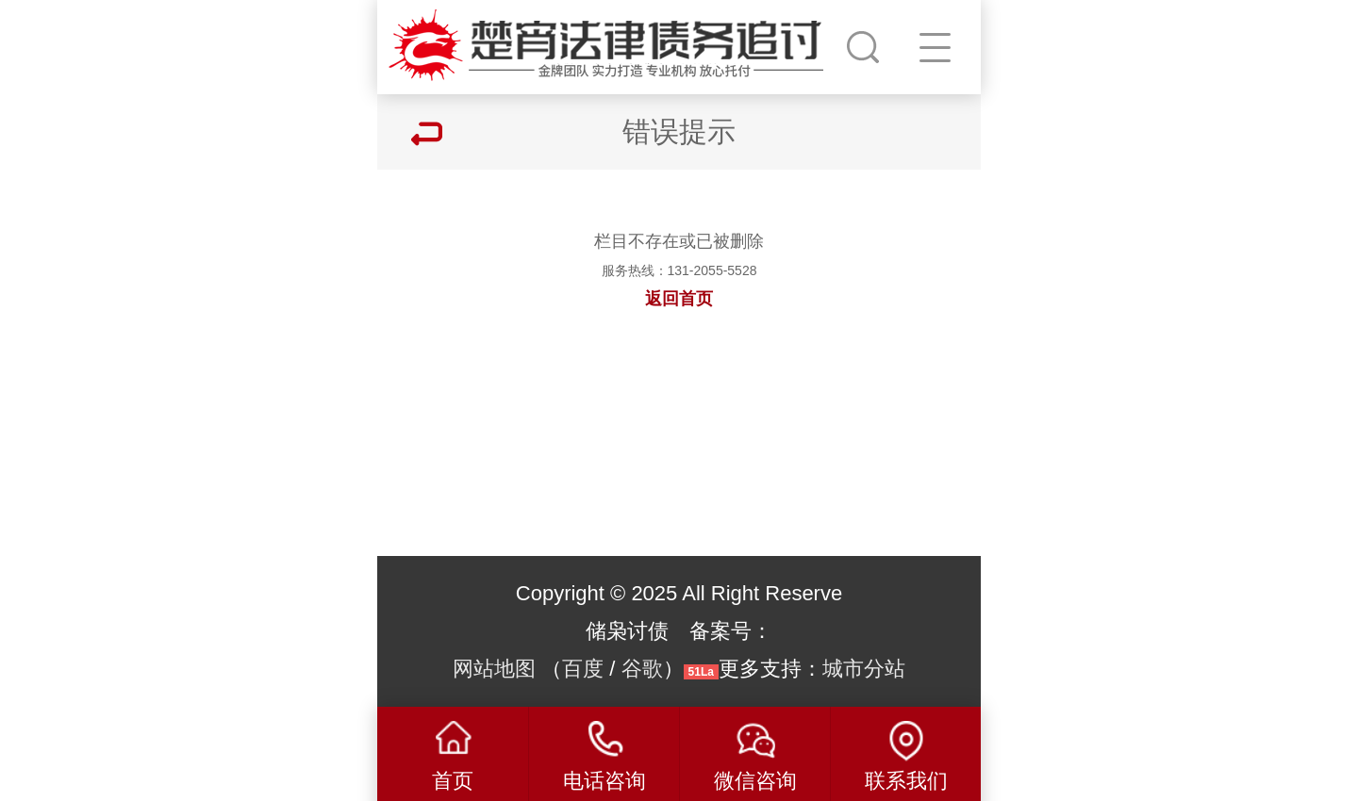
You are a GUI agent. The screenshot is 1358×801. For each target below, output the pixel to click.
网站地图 (494, 668)
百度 (583, 668)
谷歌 (642, 668)
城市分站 (863, 668)
